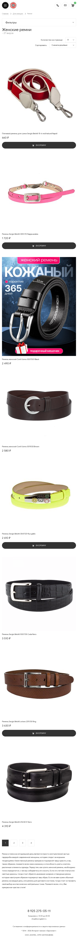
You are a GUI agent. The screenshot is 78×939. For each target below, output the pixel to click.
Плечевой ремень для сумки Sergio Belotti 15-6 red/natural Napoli (29, 133)
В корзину (39, 145)
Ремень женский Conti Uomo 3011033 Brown (20, 446)
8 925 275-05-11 (39, 911)
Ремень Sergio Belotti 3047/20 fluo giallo (18, 534)
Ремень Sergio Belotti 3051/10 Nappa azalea (20, 234)
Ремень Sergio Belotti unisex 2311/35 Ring (19, 721)
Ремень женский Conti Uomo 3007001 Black (20, 359)
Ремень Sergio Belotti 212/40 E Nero (17, 822)
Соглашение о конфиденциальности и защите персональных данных (39, 926)
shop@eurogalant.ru (39, 919)
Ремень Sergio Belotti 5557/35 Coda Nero (19, 634)
